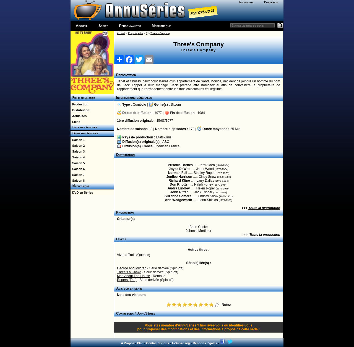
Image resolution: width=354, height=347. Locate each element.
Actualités (79, 116)
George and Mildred (131, 268)
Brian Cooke (198, 227)
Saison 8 (78, 180)
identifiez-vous (240, 325)
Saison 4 (78, 157)
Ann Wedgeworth (178, 200)
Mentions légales (204, 343)
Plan (140, 343)
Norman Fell (177, 173)
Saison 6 (78, 169)
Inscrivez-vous (211, 325)
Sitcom (176, 105)
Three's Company (160, 33)
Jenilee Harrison (179, 177)
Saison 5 (78, 163)
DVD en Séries (82, 192)
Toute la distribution (264, 208)
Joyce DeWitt (179, 169)
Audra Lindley (179, 188)
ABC (165, 142)
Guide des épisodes (84, 133)
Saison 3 (78, 151)
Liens (75, 121)
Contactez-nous (157, 343)
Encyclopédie (135, 33)
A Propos (127, 343)
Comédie (139, 105)
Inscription (246, 2)
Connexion (271, 2)
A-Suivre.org (180, 343)
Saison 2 (78, 145)
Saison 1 (78, 139)
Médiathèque (161, 26)
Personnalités (130, 26)
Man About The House (133, 276)
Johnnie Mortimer (199, 231)
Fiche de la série (83, 98)
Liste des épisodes (84, 127)
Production (79, 104)
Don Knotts (179, 184)
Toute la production (264, 235)
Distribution (80, 110)
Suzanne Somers (178, 196)
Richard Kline (179, 181)
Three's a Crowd (129, 272)
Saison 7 (78, 174)
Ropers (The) (127, 280)
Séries (103, 26)
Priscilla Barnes (180, 165)
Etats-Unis (163, 137)
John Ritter (179, 192)
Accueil (82, 26)
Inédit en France (167, 146)
